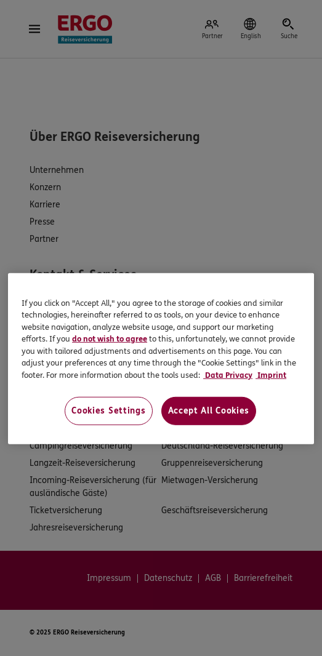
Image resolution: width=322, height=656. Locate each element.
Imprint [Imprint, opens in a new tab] (271, 375)
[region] (161, 358)
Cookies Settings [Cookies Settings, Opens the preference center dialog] (108, 411)
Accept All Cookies (209, 411)
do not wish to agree (109, 339)
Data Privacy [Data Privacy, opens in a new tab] (227, 375)
